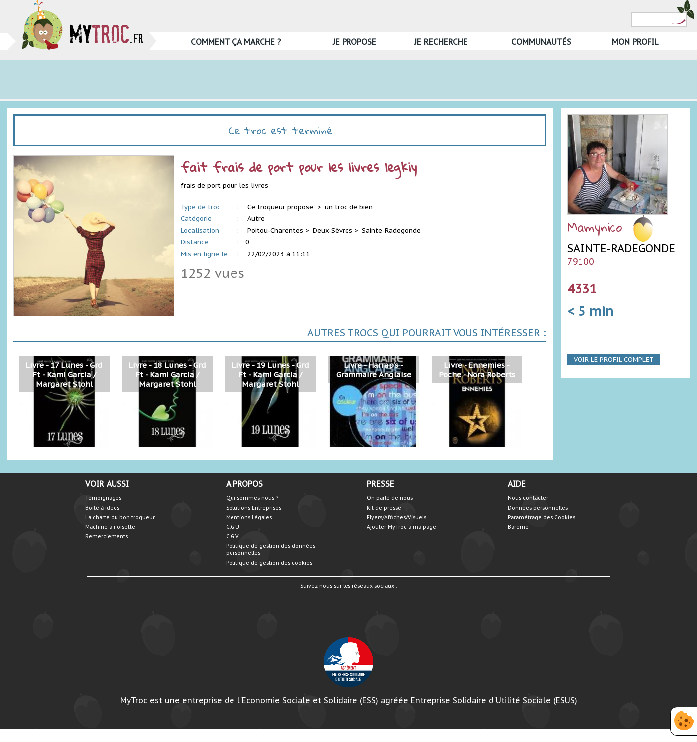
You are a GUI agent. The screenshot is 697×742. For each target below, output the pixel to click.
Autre (256, 218)
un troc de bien (349, 207)
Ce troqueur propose (281, 207)
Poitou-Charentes (275, 230)
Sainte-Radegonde (391, 230)
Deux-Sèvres (332, 230)
